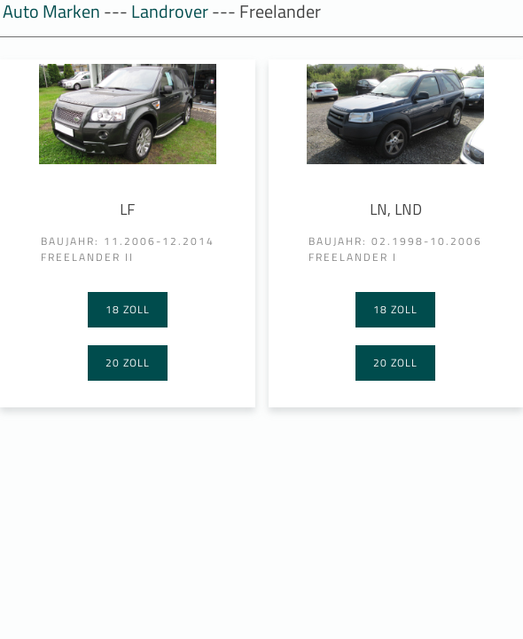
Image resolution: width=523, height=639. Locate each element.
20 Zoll (127, 362)
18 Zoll (127, 309)
